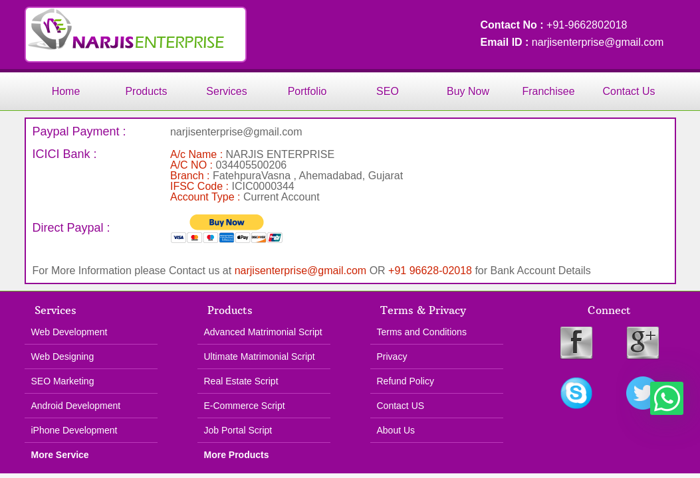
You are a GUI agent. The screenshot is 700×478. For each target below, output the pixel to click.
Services (226, 91)
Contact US (401, 405)
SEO (387, 91)
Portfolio (307, 91)
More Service (60, 454)
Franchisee (548, 91)
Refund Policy (405, 381)
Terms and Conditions (422, 332)
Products (146, 91)
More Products (236, 454)
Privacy (392, 356)
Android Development (76, 405)
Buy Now (468, 91)
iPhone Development (74, 430)
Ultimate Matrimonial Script (259, 356)
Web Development (69, 332)
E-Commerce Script (244, 405)
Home (66, 91)
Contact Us (628, 91)
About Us (396, 430)
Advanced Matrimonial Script (263, 332)
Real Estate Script (241, 381)
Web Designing (62, 356)
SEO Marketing (62, 381)
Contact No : (514, 25)
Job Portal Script (238, 430)
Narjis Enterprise (135, 34)
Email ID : (506, 42)
